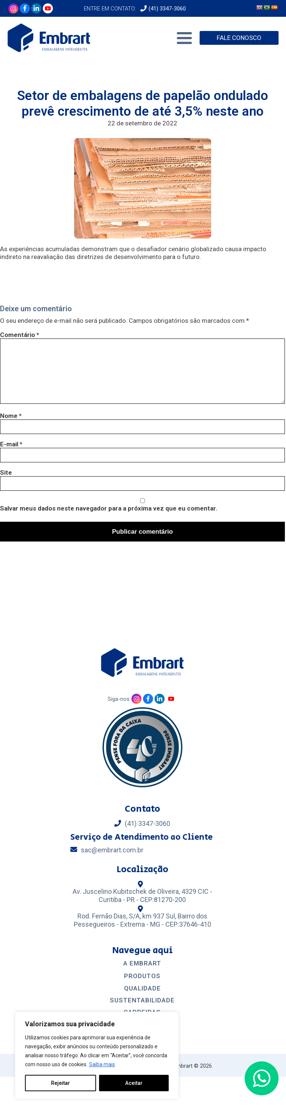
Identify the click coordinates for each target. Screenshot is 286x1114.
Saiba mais (102, 1064)
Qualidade (142, 988)
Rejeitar (60, 1083)
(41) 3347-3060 (167, 8)
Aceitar (134, 1083)
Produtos (142, 976)
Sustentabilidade (142, 1000)
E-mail (11, 444)
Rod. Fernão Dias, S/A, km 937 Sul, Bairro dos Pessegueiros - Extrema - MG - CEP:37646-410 (142, 920)
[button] (262, 1078)
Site (6, 472)
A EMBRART (142, 963)
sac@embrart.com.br (112, 850)
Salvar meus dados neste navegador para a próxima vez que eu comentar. (108, 508)
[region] (97, 1055)
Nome (11, 415)
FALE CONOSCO (239, 37)
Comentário (19, 334)
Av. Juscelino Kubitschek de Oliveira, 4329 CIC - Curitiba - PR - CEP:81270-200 (142, 895)
